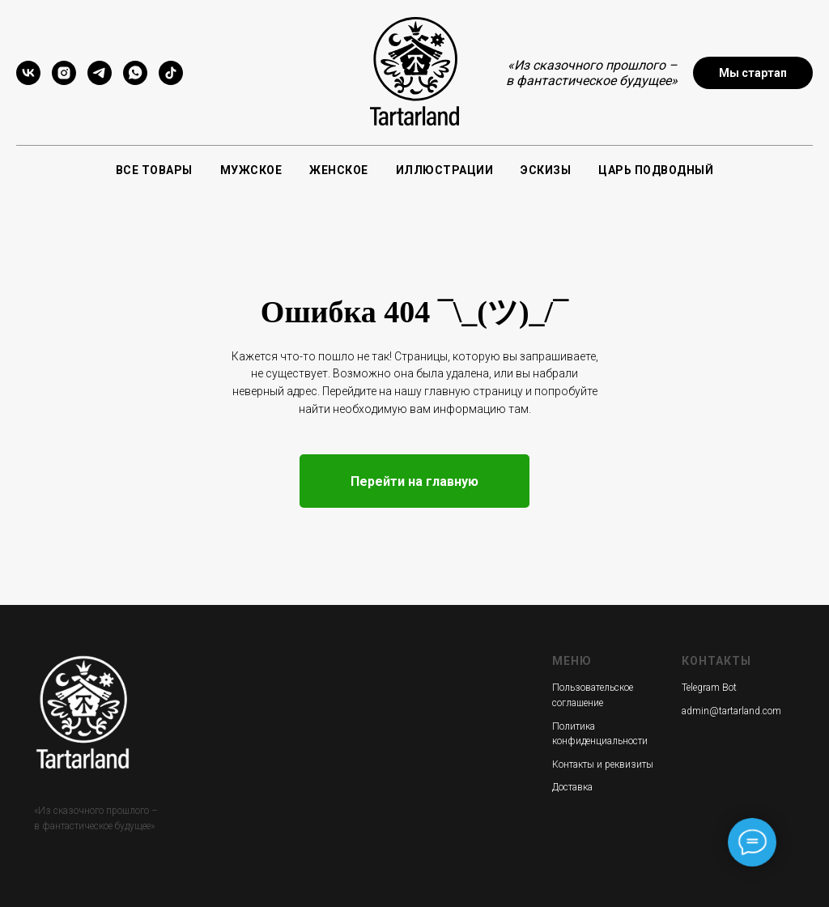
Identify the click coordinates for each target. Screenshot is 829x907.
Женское (338, 170)
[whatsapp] (135, 80)
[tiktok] (171, 80)
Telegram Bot (709, 687)
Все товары (154, 170)
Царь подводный (655, 170)
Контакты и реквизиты (602, 764)
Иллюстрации (445, 170)
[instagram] (64, 80)
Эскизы (546, 170)
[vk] (28, 80)
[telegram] (99, 80)
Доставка (572, 787)
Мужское (251, 170)
